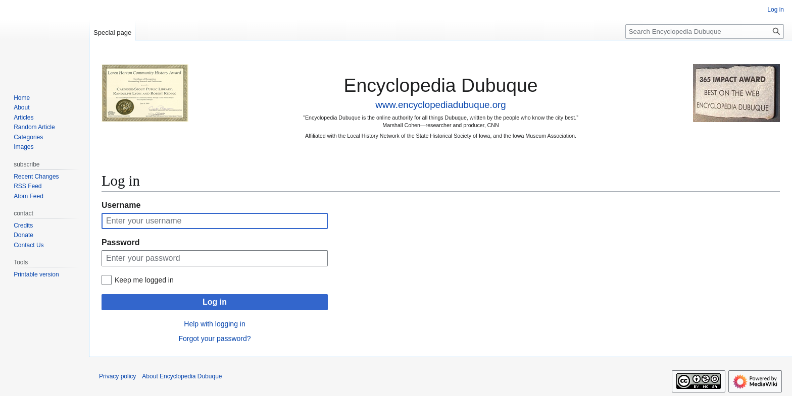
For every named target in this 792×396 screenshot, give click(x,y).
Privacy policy (117, 376)
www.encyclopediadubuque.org (440, 104)
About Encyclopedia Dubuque (182, 376)
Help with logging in (214, 324)
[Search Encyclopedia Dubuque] (704, 31)
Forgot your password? (214, 338)
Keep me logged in (144, 280)
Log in (215, 302)
